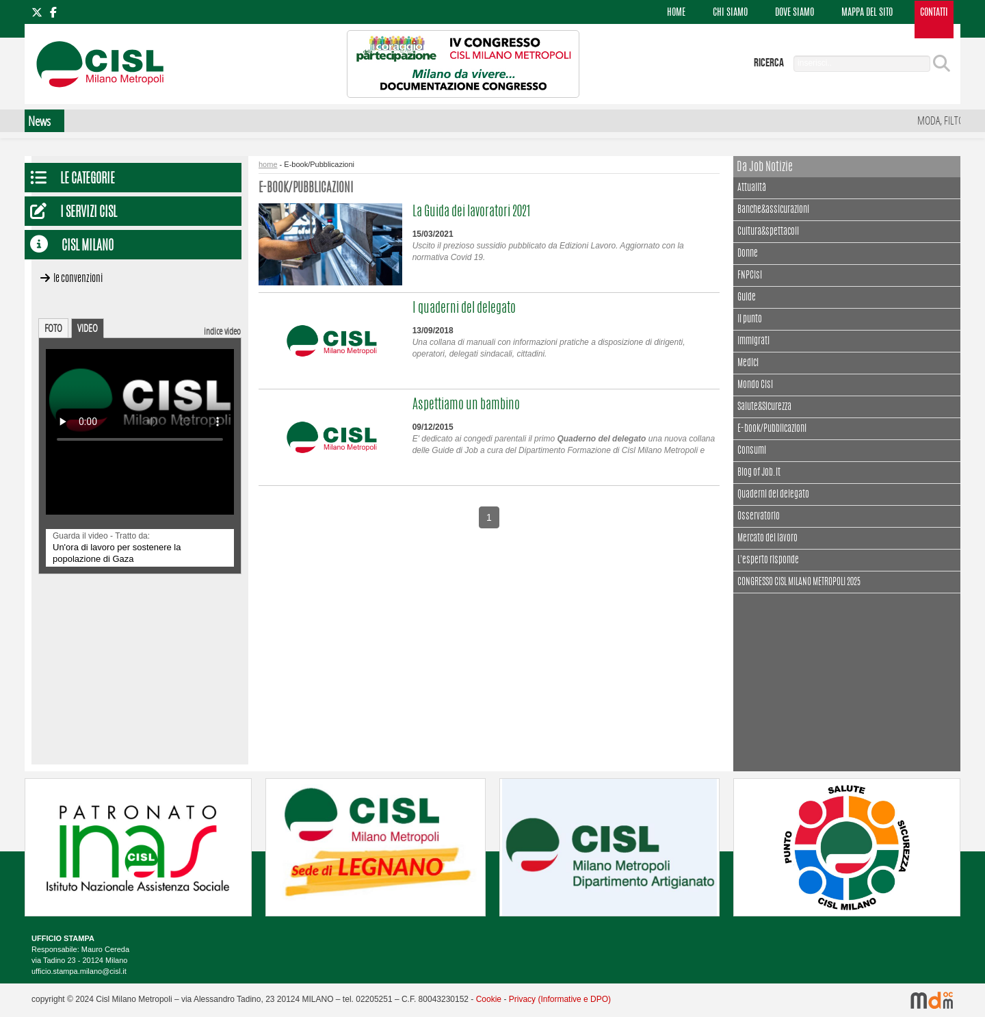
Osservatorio (758, 517)
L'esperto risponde (768, 560)
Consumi (751, 451)
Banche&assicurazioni (773, 210)
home (268, 164)
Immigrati (753, 341)
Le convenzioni (78, 279)
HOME (676, 13)
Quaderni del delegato (773, 495)
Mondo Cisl (755, 385)
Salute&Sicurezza (764, 407)
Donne (747, 254)
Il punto (749, 319)
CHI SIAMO (730, 13)
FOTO (53, 328)
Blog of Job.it (758, 473)
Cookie (488, 999)
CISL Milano (88, 246)
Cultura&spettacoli (768, 230)
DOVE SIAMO (794, 13)
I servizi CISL (88, 213)
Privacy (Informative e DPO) (560, 999)
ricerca (769, 63)
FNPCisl (749, 276)
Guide (746, 297)
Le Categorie (87, 179)
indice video (222, 330)
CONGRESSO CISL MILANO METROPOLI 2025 (799, 582)
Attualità (751, 186)
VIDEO (87, 328)
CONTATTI (934, 13)
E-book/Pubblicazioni (771, 429)
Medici (748, 363)
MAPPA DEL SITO (867, 13)
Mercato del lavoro (767, 538)
